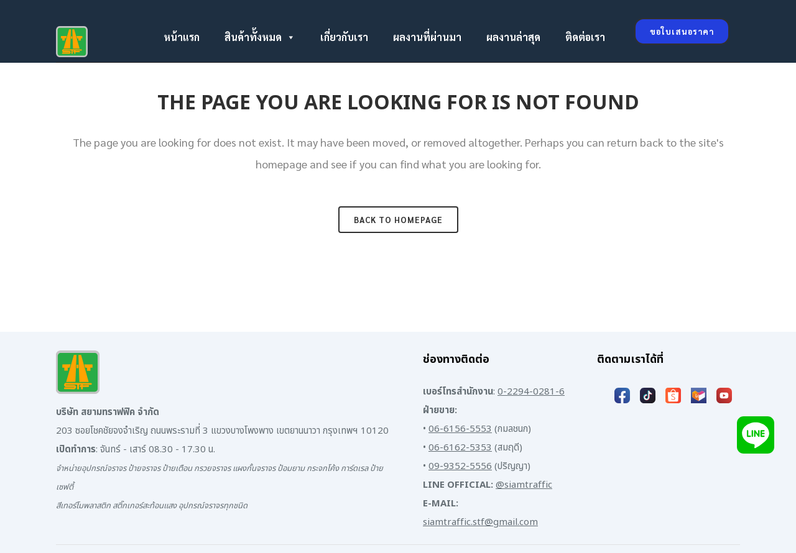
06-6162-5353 (460, 448)
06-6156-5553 (460, 429)
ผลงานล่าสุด (513, 36)
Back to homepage (398, 219)
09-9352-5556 (460, 466)
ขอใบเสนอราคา (682, 31)
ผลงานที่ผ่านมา (427, 36)
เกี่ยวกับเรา (344, 36)
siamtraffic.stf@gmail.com (480, 522)
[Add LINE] (755, 434)
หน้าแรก (182, 36)
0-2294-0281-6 (531, 392)
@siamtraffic (524, 485)
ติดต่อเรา (585, 36)
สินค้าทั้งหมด (259, 37)
